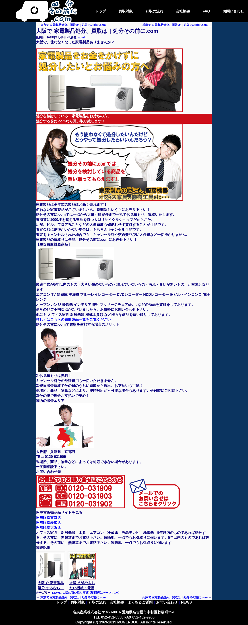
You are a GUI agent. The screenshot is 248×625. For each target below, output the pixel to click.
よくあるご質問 (140, 602)
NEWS (56, 592)
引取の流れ (154, 11)
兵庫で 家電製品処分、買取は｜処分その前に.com (177, 597)
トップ (100, 11)
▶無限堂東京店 (48, 518)
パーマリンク (111, 592)
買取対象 (125, 11)
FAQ (206, 11)
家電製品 (96, 592)
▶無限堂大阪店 (48, 527)
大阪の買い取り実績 (75, 592)
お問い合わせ (233, 11)
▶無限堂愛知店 (48, 522)
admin (82, 37)
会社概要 (183, 11)
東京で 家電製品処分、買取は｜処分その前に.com (71, 25)
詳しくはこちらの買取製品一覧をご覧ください (73, 319)
